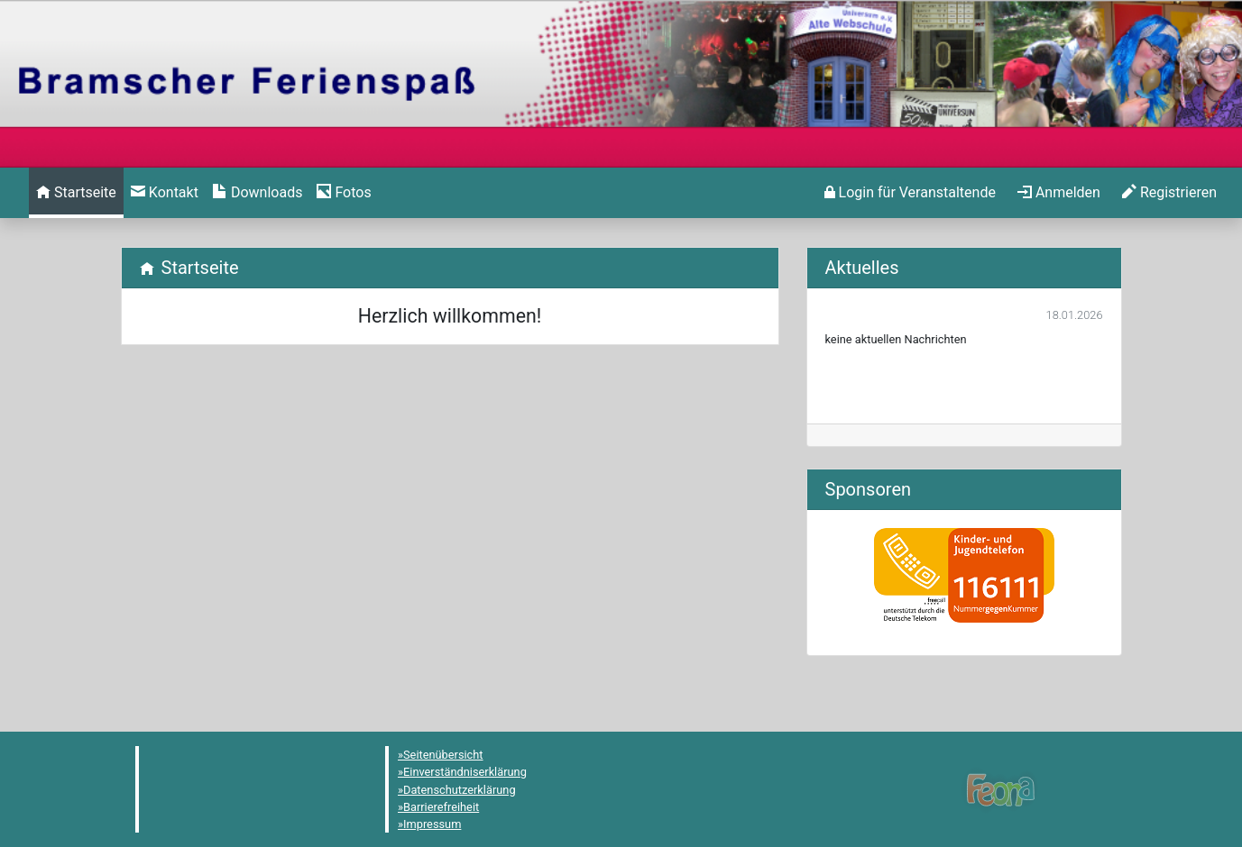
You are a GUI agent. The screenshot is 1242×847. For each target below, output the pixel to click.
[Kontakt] (165, 193)
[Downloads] (257, 193)
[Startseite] (76, 193)
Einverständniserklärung (465, 772)
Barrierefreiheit (441, 807)
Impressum (432, 824)
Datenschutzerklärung (459, 790)
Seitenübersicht (443, 754)
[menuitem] (76, 193)
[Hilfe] (343, 193)
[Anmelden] (910, 193)
